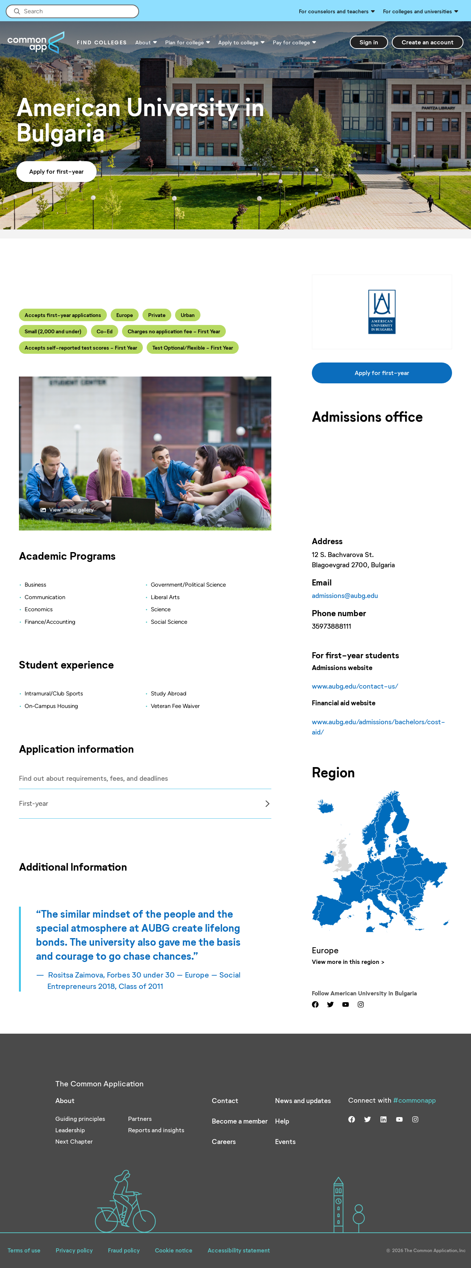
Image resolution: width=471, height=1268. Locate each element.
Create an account (428, 42)
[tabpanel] (145, 804)
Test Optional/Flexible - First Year (192, 347)
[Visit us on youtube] (345, 1003)
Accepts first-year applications (63, 315)
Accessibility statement (239, 1250)
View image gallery (67, 509)
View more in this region (345, 961)
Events (285, 1141)
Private (157, 315)
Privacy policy (74, 1250)
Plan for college (184, 42)
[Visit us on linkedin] (383, 1118)
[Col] (145, 804)
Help (282, 1121)
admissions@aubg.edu (345, 595)
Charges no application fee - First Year (174, 331)
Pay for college (291, 42)
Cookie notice (173, 1250)
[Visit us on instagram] (360, 1003)
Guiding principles (80, 1118)
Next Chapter (74, 1141)
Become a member (240, 1121)
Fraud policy (124, 1250)
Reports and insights (156, 1129)
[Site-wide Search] (72, 11)
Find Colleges (102, 42)
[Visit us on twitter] (330, 1003)
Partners (140, 1118)
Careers (224, 1141)
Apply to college (238, 42)
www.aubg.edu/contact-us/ (355, 686)
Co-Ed (105, 331)
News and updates (303, 1100)
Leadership (70, 1129)
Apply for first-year (56, 171)
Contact (225, 1100)
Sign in (369, 42)
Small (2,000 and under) (53, 331)
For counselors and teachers (334, 11)
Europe (124, 315)
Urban (188, 315)
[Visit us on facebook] (315, 1003)
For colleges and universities (417, 11)
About (143, 42)
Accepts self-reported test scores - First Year (81, 347)
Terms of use (24, 1250)
